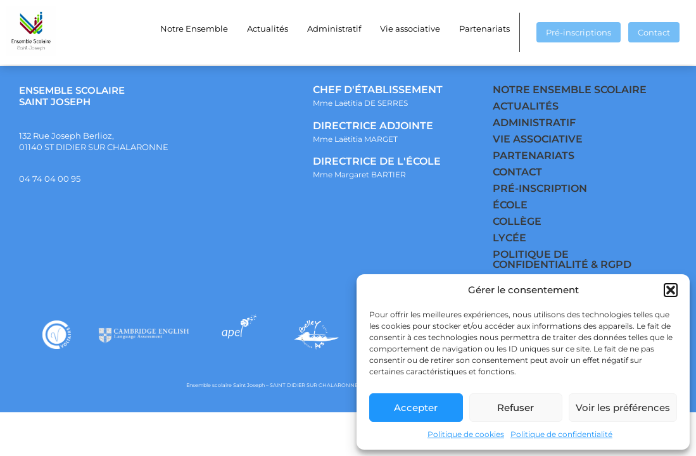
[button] (670, 290)
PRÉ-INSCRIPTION (540, 188)
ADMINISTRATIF (534, 123)
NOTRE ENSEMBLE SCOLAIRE (570, 90)
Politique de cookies (465, 434)
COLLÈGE (517, 221)
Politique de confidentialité (561, 434)
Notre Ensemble (194, 28)
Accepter (416, 408)
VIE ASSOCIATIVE (538, 139)
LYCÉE (509, 238)
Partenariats (484, 28)
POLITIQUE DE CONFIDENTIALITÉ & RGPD (562, 259)
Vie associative (410, 28)
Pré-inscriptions (578, 32)
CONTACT (517, 172)
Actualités (267, 28)
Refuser (515, 408)
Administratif (334, 28)
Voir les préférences (623, 408)
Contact (654, 32)
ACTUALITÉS (526, 106)
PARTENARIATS (533, 155)
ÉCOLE (510, 205)
